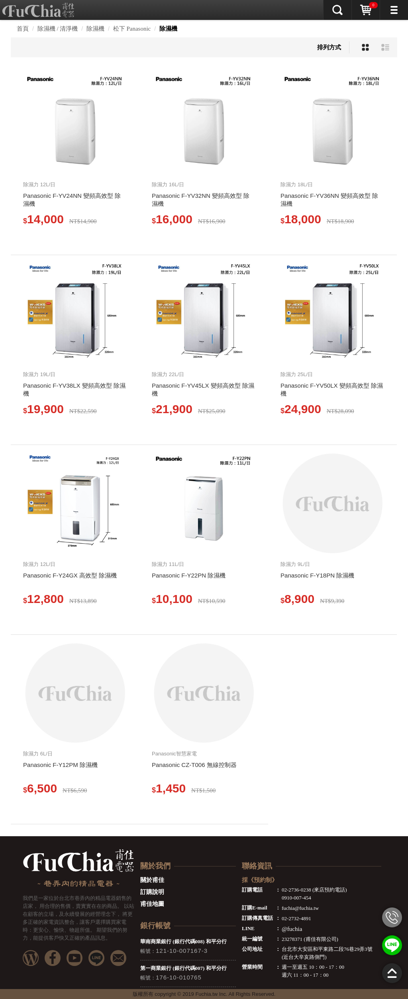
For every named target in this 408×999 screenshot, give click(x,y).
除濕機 (95, 28)
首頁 (23, 28)
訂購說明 (152, 892)
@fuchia (292, 929)
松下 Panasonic (132, 28)
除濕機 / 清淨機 (57, 28)
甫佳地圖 (152, 904)
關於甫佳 (152, 880)
